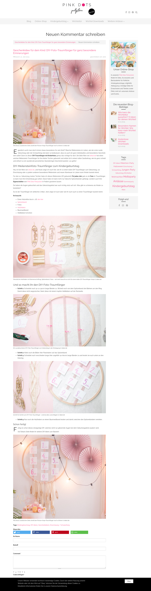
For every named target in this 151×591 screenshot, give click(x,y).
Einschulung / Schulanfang (60, 525)
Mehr (123, 190)
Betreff (15, 545)
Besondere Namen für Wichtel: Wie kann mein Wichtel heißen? (127, 129)
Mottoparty (129, 176)
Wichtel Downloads (95, 21)
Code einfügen (19, 575)
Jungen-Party (128, 170)
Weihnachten (117, 177)
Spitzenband (22, 202)
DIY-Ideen (34, 525)
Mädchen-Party (127, 163)
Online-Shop (41, 21)
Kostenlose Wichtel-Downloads (123, 141)
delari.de (93, 155)
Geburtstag (120, 173)
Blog (29, 21)
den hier (40, 199)
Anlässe (118, 181)
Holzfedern (21, 207)
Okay (129, 582)
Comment (17, 553)
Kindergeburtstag (59, 21)
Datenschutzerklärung (59, 587)
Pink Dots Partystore (34, 181)
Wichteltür (77, 21)
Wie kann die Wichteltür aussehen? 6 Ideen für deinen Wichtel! (127, 115)
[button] (22, 532)
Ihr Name (16, 536)
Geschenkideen (43, 525)
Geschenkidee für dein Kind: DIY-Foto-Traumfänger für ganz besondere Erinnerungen (45, 42)
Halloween (118, 166)
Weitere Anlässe (116, 21)
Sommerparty (129, 181)
